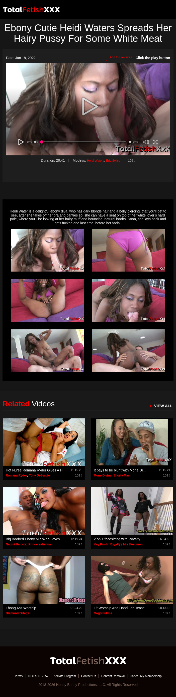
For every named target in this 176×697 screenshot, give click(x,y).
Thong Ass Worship (21, 608)
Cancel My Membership (153, 676)
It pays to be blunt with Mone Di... (120, 470)
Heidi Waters (94, 160)
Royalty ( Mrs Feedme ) (126, 544)
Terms (9, 676)
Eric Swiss (114, 160)
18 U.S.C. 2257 (31, 676)
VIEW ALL (161, 405)
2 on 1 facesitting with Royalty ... (119, 539)
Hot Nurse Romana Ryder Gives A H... (35, 470)
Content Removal (116, 676)
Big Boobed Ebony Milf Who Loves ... (35, 539)
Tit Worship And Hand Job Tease (119, 608)
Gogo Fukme (103, 613)
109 (134, 160)
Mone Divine (103, 475)
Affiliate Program (61, 676)
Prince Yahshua (39, 544)
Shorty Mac (121, 475)
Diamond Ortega (17, 613)
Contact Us (88, 676)
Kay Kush (101, 544)
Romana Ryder (16, 475)
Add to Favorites (117, 58)
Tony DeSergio (39, 475)
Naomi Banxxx (16, 544)
